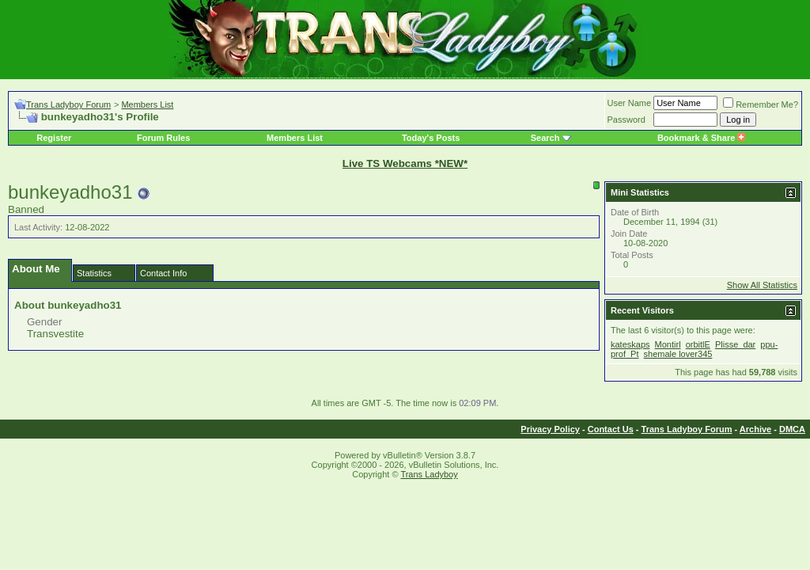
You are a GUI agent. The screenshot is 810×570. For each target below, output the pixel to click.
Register (53, 137)
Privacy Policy (550, 429)
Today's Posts (431, 137)
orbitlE (698, 344)
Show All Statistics (762, 285)
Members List (147, 104)
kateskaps (630, 344)
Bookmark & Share (701, 137)
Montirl (668, 344)
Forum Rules (163, 137)
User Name (630, 103)
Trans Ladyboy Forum (68, 104)
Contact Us (611, 429)
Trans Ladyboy (428, 474)
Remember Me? (760, 104)
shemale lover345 (678, 354)
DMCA (792, 429)
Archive (755, 429)
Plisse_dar (735, 344)
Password (626, 119)
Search (545, 137)
